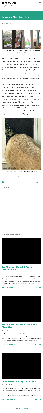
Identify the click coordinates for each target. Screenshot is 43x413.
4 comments (11, 399)
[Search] (36, 3)
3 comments (11, 287)
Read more (37, 287)
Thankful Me (9, 3)
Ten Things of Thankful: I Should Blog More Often (20, 325)
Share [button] (37, 182)
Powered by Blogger (21, 408)
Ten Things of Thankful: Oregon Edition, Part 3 (17, 268)
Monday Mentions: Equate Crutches (19, 381)
